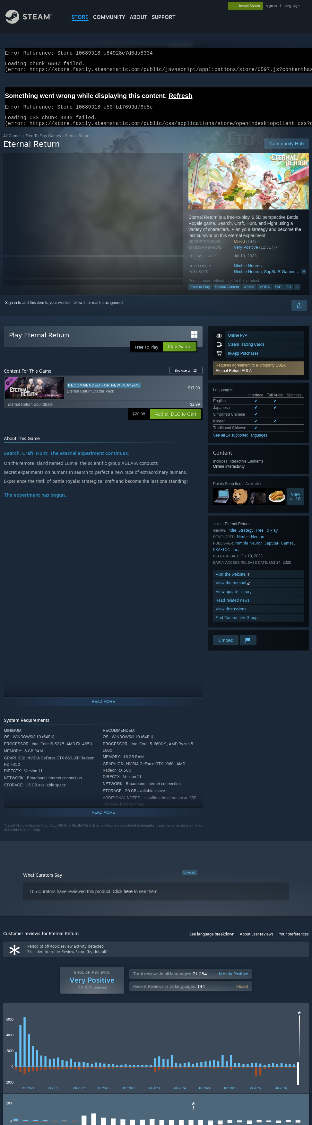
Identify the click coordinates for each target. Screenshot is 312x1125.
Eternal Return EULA (234, 378)
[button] (258, 376)
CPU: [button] (282, 1046)
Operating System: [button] (250, 1046)
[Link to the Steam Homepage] (33, 22)
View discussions (231, 616)
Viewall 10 (295, 504)
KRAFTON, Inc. (226, 557)
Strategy (246, 538)
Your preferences (294, 941)
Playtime (160, 1026)
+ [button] (297, 295)
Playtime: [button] (150, 1046)
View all (189, 880)
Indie (232, 538)
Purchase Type (57, 1026)
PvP (278, 295)
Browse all (186, 378)
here (128, 899)
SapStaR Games (279, 279)
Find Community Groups (237, 625)
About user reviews (256, 941)
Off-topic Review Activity (232, 1026)
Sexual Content (227, 295)
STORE (80, 17)
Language (94, 1026)
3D (289, 295)
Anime (249, 295)
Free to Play (200, 295)
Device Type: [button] (37, 1054)
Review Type (18, 1026)
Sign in (11, 310)
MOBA (264, 295)
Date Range (128, 1026)
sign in (271, 6)
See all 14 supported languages (240, 443)
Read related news (232, 608)
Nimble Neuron (248, 273)
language (291, 6)
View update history (234, 599)
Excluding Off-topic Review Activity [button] (100, 1046)
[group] (156, 1050)
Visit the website (233, 582)
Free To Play (267, 538)
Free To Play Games (43, 143)
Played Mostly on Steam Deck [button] (195, 1046)
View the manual (233, 590)
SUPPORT (164, 17)
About (138, 17)
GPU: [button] (9, 1054)
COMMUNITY (109, 17)
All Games (12, 143)
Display (188, 1026)
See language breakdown (211, 941)
